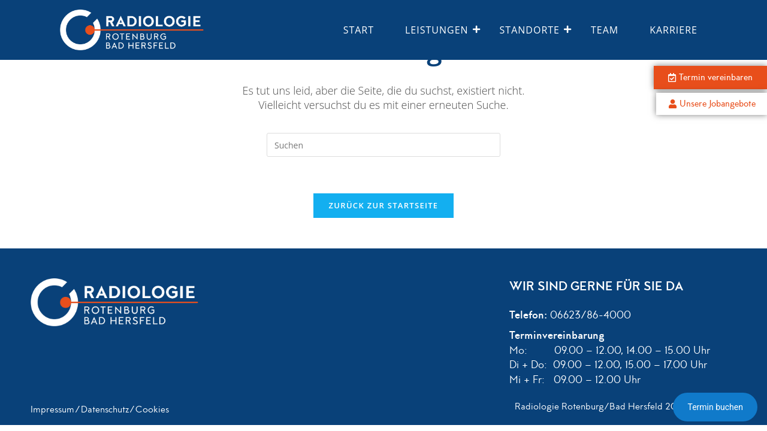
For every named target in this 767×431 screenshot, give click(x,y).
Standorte (534, 30)
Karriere (673, 30)
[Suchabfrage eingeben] (383, 145)
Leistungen (441, 30)
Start (358, 30)
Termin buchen (715, 407)
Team (604, 30)
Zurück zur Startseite (384, 205)
